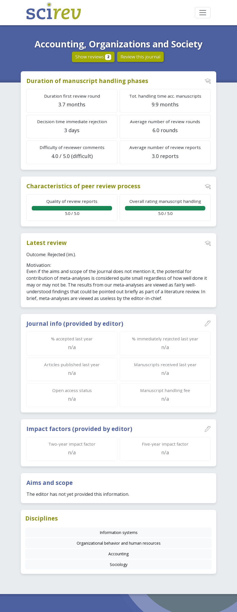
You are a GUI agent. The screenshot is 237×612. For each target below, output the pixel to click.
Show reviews (93, 57)
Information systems (119, 532)
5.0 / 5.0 (72, 207)
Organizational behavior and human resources (119, 543)
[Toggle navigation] (203, 12)
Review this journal (140, 57)
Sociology (118, 564)
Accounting (118, 553)
